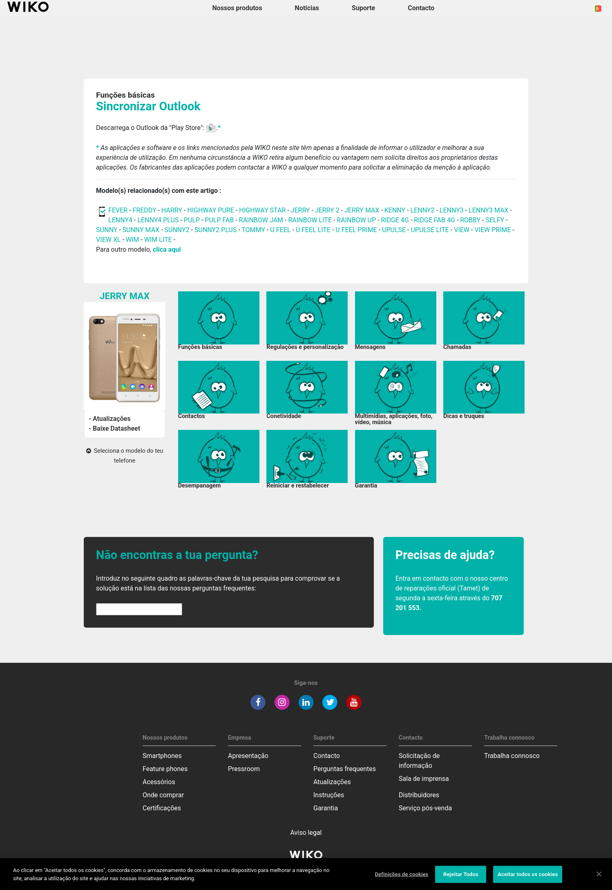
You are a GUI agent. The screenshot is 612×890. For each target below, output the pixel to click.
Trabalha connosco (512, 756)
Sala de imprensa (424, 779)
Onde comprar (163, 795)
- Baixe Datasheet (114, 428)
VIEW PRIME (492, 230)
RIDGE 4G (395, 220)
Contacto (326, 756)
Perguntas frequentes (344, 769)
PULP (192, 220)
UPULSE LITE (430, 230)
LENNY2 (423, 210)
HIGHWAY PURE (211, 210)
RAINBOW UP (356, 220)
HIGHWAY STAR (263, 210)
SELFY (495, 220)
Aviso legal (306, 832)
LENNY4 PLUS (158, 220)
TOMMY (253, 230)
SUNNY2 (177, 230)
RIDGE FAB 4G (435, 220)
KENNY (394, 210)
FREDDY (144, 210)
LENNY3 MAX (488, 210)
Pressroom (244, 769)
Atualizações (332, 782)
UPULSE (394, 230)
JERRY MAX (361, 210)
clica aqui (167, 249)
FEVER (118, 210)
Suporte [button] (363, 8)
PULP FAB (219, 220)
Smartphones (162, 756)
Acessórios (159, 782)
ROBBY (470, 220)
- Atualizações (110, 419)
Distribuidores (419, 795)
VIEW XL (108, 240)
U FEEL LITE (313, 230)
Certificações (162, 808)
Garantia (325, 808)
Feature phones (165, 769)
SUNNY (106, 230)
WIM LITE (158, 240)
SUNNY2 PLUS (215, 230)
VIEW (461, 230)
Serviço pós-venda (425, 808)
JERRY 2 (327, 210)
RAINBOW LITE (310, 220)
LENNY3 (452, 210)
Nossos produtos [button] (237, 8)
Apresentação (248, 756)
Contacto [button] (421, 8)
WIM (132, 240)
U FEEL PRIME (356, 230)
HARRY (172, 210)
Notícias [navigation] (307, 8)
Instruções (328, 795)
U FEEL (280, 230)
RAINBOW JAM (262, 220)
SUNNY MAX (141, 230)
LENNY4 (120, 220)
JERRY (300, 210)
